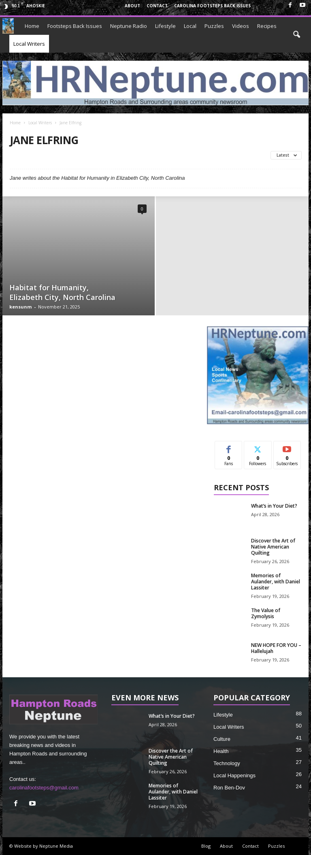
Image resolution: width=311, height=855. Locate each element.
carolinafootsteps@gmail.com (44, 788)
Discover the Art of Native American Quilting (273, 546)
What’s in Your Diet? (274, 505)
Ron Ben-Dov (229, 788)
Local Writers (29, 43)
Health (221, 751)
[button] (296, 35)
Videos (240, 26)
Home (32, 26)
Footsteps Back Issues (74, 26)
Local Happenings (234, 775)
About (132, 6)
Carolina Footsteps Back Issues (212, 6)
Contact (157, 6)
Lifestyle (165, 26)
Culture (221, 739)
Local (190, 26)
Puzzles (214, 26)
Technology (226, 763)
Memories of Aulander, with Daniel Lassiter (275, 581)
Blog (206, 846)
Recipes (267, 26)
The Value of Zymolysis (265, 613)
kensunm (20, 307)
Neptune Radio (128, 26)
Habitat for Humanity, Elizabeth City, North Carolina (62, 292)
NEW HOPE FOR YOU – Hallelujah (276, 648)
